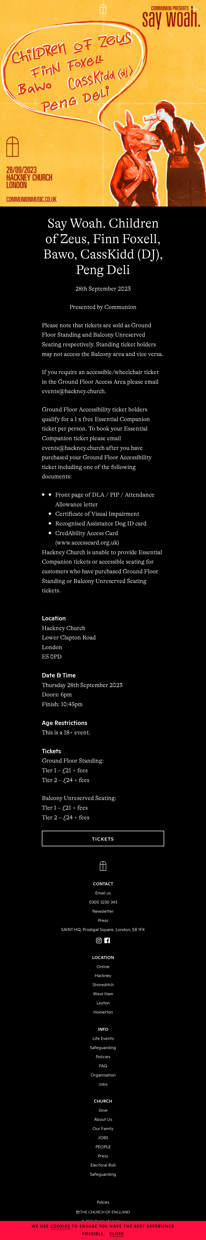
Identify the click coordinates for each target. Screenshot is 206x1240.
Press (103, 920)
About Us (103, 1119)
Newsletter (103, 911)
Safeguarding (103, 1047)
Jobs (103, 1084)
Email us (103, 893)
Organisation (103, 1075)
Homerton (103, 1012)
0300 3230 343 (103, 902)
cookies (60, 1225)
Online (103, 966)
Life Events (103, 1038)
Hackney (103, 975)
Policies (103, 1056)
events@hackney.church (73, 391)
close (116, 1233)
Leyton (103, 1002)
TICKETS (103, 838)
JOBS (103, 1137)
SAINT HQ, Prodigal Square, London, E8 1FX (103, 929)
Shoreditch (103, 984)
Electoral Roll (103, 1165)
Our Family (103, 1128)
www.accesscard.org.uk (87, 542)
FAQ (103, 1065)
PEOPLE (103, 1146)
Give (103, 1110)
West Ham (103, 993)
